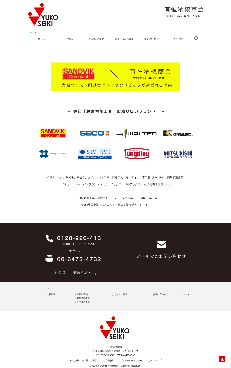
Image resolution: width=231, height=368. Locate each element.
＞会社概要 (50, 294)
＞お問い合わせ (158, 294)
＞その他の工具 (82, 302)
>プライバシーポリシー (130, 360)
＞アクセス (184, 294)
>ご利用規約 (108, 360)
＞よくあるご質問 (118, 294)
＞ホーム (49, 288)
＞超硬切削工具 (82, 298)
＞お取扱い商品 (80, 294)
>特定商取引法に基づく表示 (83, 360)
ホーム (31, 32)
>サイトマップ (154, 360)
